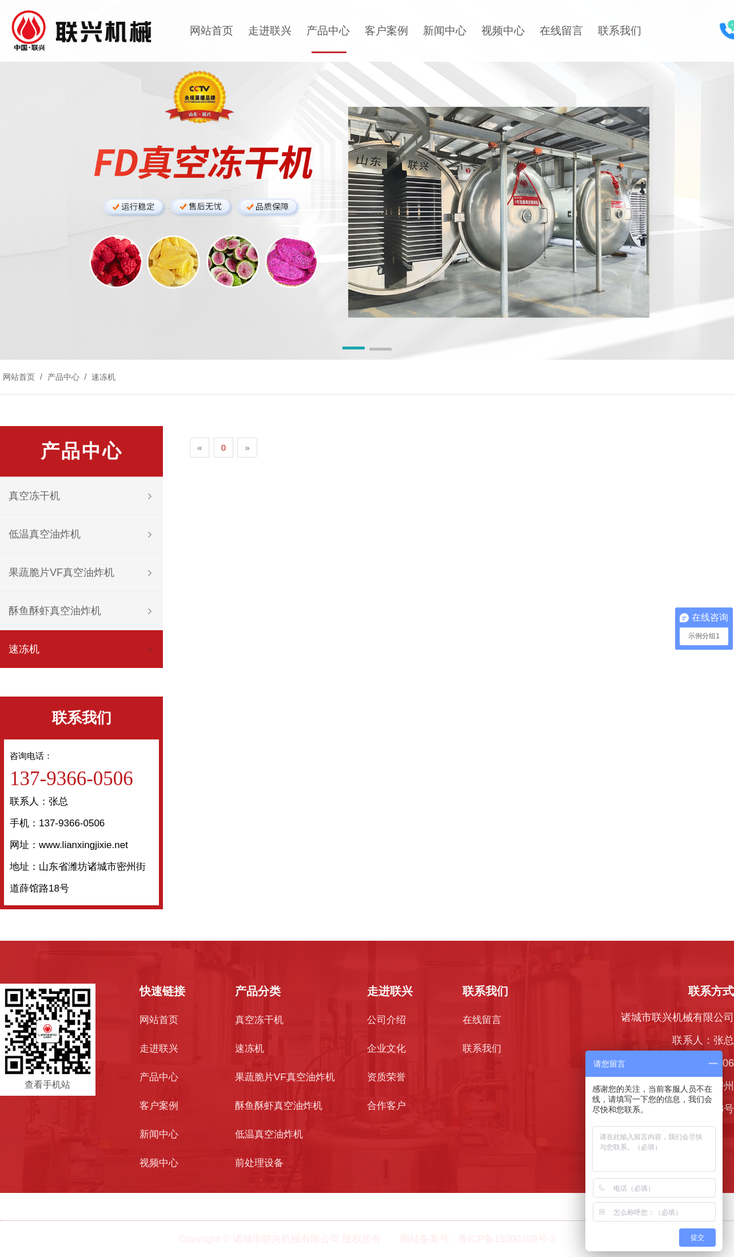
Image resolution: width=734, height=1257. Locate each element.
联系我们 (619, 31)
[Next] (247, 447)
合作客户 (386, 1105)
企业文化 (386, 1048)
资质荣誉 (386, 1077)
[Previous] (199, 447)
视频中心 (503, 31)
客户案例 (386, 31)
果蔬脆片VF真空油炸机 (61, 572)
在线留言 (561, 31)
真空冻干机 (34, 496)
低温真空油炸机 (45, 534)
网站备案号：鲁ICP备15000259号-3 (478, 1239)
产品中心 (328, 31)
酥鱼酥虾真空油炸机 (55, 610)
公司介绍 (386, 1020)
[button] (353, 350)
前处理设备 (259, 1162)
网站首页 (211, 31)
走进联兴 (270, 31)
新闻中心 (444, 31)
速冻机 (102, 376)
